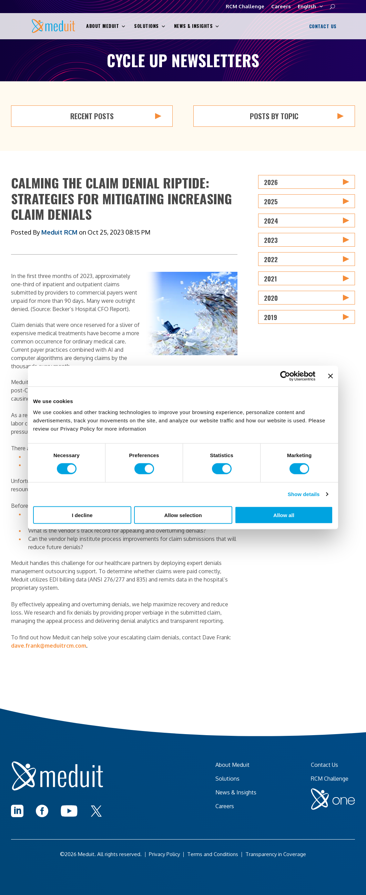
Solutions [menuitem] (227, 778)
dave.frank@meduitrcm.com (48, 645)
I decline (82, 515)
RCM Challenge (245, 6)
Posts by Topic (297, 116)
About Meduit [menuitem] (232, 764)
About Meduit (105, 26)
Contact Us (322, 26)
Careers (281, 6)
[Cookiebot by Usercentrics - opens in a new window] (285, 376)
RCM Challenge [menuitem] (329, 778)
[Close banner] (330, 376)
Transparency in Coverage (275, 854)
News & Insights (196, 26)
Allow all (283, 515)
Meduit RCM (59, 232)
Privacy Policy (164, 854)
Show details (304, 494)
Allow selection (183, 515)
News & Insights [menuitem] (235, 792)
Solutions (149, 26)
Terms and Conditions (212, 854)
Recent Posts (116, 116)
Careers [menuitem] (224, 806)
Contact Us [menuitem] (324, 764)
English (310, 6)
